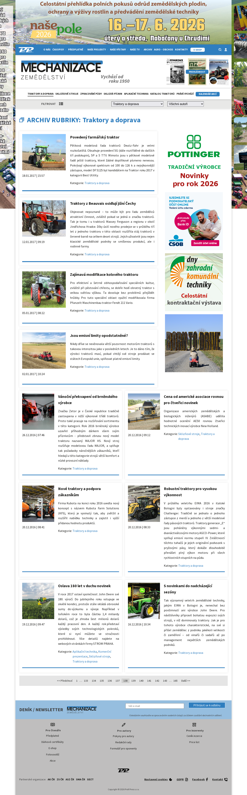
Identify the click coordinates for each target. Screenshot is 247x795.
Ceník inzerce (194, 736)
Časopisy (59, 49)
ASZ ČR (70, 779)
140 (141, 680)
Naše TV (136, 49)
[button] (207, 705)
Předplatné (76, 49)
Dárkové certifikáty (52, 742)
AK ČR (51, 779)
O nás (47, 49)
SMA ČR (80, 779)
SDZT (90, 779)
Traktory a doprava (40, 93)
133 (86, 680)
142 (157, 680)
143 (165, 680)
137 (118, 680)
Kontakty (181, 49)
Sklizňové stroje (66, 93)
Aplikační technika (136, 93)
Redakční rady (123, 742)
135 (102, 680)
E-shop (53, 748)
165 (175, 680)
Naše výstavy (119, 49)
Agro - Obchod (163, 49)
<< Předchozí (64, 680)
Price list (194, 742)
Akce (53, 760)
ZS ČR (60, 779)
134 (94, 680)
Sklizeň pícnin (113, 93)
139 (133, 680)
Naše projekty (97, 49)
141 (149, 680)
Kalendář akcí (208, 94)
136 (110, 680)
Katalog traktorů (162, 93)
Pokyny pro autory (123, 736)
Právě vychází (185, 93)
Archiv (148, 49)
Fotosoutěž (52, 754)
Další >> (185, 680)
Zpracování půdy (91, 93)
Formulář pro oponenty (123, 748)
